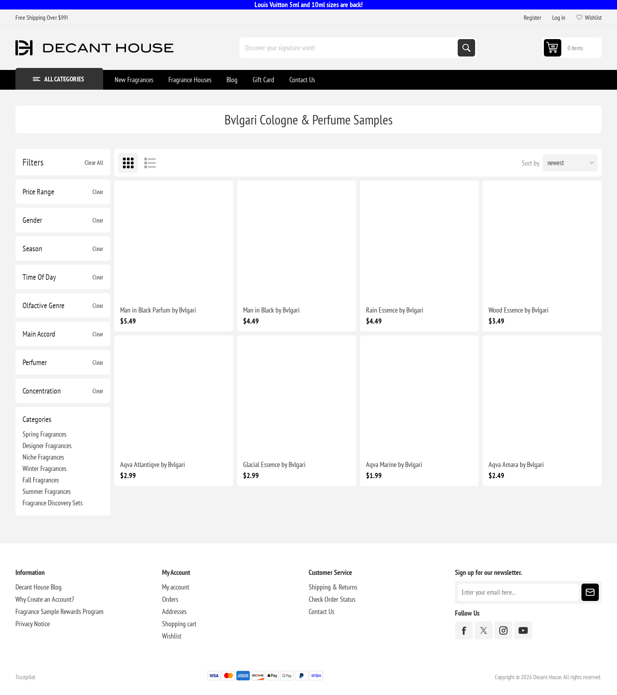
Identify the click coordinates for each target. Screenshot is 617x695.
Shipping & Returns (333, 586)
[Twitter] (483, 630)
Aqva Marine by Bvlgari (394, 464)
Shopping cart (179, 623)
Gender (32, 220)
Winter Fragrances (44, 468)
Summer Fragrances (47, 491)
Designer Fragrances (47, 445)
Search (466, 48)
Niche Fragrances (43, 456)
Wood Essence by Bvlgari (519, 310)
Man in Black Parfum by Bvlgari (158, 310)
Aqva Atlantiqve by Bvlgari (152, 464)
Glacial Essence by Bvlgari (274, 464)
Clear (97, 192)
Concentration (42, 391)
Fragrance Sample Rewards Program (59, 611)
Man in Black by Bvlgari (271, 310)
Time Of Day (39, 277)
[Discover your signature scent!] (349, 48)
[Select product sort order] (570, 162)
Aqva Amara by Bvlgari (516, 464)
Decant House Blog (38, 586)
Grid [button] (128, 163)
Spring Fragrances (44, 434)
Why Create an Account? (44, 599)
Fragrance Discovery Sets (53, 502)
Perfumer (35, 362)
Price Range (38, 191)
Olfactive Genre (43, 305)
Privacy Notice (32, 623)
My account (175, 586)
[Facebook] (464, 630)
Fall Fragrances (41, 479)
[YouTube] (523, 630)
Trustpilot (25, 677)
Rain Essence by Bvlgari (394, 310)
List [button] (150, 163)
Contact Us (321, 611)
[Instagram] (503, 630)
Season (32, 248)
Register (532, 17)
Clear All (94, 162)
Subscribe (590, 592)
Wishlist (171, 635)
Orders (170, 599)
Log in (558, 17)
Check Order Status (332, 599)
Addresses (174, 611)
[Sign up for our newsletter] (518, 592)
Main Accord (39, 334)
